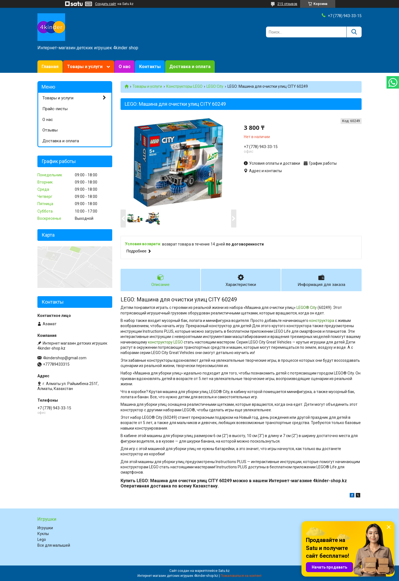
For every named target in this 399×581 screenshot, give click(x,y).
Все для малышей (53, 545)
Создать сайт (105, 4)
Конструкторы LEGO (184, 86)
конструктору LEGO (165, 342)
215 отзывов (287, 4)
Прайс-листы (55, 108)
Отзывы (50, 130)
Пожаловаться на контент (241, 576)
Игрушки (45, 528)
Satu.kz (224, 571)
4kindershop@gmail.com (64, 358)
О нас (125, 66)
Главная (50, 66)
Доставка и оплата (190, 66)
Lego (41, 539)
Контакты (150, 66)
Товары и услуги (85, 66)
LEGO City (214, 86)
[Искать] (354, 32)
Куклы (43, 533)
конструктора (321, 320)
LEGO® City (306, 307)
